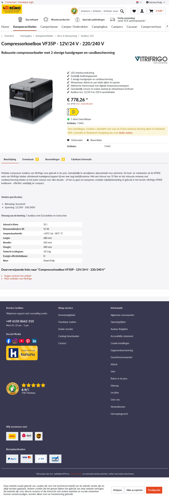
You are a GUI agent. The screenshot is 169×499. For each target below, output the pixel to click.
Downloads (30, 159)
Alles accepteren (135, 490)
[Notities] (134, 11)
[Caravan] (132, 27)
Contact (62, 343)
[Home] (5, 27)
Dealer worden (65, 329)
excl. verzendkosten (84, 104)
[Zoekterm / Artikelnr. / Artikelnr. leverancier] (102, 11)
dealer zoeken (125, 132)
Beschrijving (10, 159)
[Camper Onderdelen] (75, 27)
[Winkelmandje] (156, 11)
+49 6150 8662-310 (20, 321)
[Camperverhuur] (151, 27)
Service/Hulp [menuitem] (154, 2)
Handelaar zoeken (67, 322)
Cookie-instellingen (120, 343)
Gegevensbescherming (122, 350)
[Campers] (117, 27)
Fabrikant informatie (81, 159)
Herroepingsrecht (119, 413)
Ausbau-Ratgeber (119, 329)
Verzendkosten (118, 406)
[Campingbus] (99, 27)
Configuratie (154, 490)
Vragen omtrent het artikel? (16, 275)
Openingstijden (118, 322)
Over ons (115, 399)
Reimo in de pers (119, 378)
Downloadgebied (66, 315)
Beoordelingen (55, 159)
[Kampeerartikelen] (25, 27)
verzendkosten (76, 474)
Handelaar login (26, 2)
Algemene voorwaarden (122, 315)
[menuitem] (102, 11)
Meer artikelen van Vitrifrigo (16, 278)
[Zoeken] (122, 11)
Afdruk (114, 364)
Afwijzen (117, 490)
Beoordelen (94, 140)
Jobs (113, 371)
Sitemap (115, 385)
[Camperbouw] (49, 27)
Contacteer (10, 2)
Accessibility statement (122, 336)
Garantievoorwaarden (121, 357)
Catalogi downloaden (68, 336)
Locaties (115, 392)
